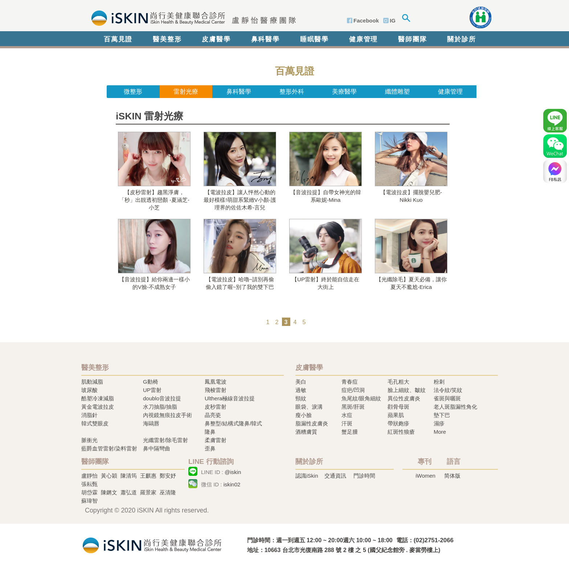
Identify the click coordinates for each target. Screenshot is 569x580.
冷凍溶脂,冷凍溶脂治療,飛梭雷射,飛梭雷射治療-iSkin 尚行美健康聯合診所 (152, 544)
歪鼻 (210, 448)
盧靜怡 (89, 476)
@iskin (233, 472)
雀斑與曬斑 (447, 398)
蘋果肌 (396, 415)
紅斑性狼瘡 (401, 432)
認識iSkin (306, 476)
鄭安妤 (168, 476)
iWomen (425, 476)
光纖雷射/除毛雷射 (165, 440)
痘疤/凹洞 (353, 390)
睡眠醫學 (314, 39)
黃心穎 (109, 476)
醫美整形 (167, 39)
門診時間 (364, 476)
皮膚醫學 (216, 39)
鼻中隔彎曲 (156, 448)
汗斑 (346, 423)
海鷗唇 (151, 423)
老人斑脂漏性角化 (455, 407)
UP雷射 (152, 390)
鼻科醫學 (265, 39)
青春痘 (349, 382)
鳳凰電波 (215, 382)
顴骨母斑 (398, 407)
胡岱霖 (89, 492)
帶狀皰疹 (398, 423)
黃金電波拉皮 (97, 407)
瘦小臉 (303, 415)
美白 (300, 382)
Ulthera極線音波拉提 (230, 398)
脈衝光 (89, 440)
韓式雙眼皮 (95, 423)
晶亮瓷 (213, 415)
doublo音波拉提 (162, 398)
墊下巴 (442, 415)
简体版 (452, 476)
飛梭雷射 (215, 390)
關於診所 (461, 39)
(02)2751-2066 (434, 540)
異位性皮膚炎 (404, 398)
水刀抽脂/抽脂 (160, 407)
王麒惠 (148, 476)
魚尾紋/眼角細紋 (361, 398)
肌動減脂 (92, 382)
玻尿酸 (89, 390)
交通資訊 (335, 476)
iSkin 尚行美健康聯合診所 (191, 17)
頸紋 (300, 398)
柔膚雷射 (215, 440)
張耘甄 (89, 484)
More (440, 432)
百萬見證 (118, 39)
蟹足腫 (349, 432)
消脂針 (89, 415)
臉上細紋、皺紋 (407, 390)
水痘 (346, 415)
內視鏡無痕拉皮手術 (167, 415)
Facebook (366, 20)
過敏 (300, 390)
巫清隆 (168, 492)
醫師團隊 (412, 39)
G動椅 (150, 382)
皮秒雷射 (215, 407)
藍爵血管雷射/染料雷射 (109, 448)
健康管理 (363, 39)
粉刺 (439, 382)
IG (393, 20)
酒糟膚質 (306, 432)
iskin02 (232, 484)
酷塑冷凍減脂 (97, 398)
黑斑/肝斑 (353, 407)
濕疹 (439, 423)
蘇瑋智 (89, 501)
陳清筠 (128, 476)
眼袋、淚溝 (309, 407)
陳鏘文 (109, 492)
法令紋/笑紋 (448, 390)
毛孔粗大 (398, 382)
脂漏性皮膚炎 (311, 423)
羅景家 (148, 492)
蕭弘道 (128, 492)
